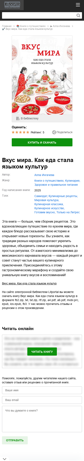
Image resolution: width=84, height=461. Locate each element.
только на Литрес (68, 212)
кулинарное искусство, (49, 208)
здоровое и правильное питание (56, 184)
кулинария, (72, 180)
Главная (7, 26)
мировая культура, (46, 200)
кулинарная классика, (49, 204)
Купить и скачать (42, 142)
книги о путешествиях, (49, 180)
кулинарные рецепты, (63, 196)
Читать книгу (42, 351)
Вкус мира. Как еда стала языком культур (29, 283)
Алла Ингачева (61, 26)
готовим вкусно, (45, 212)
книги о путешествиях (33, 26)
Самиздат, (41, 196)
